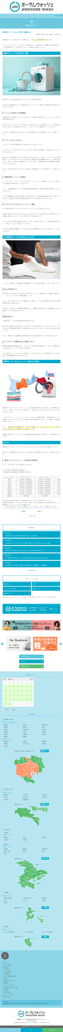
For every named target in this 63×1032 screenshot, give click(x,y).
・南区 (43, 851)
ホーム (5, 962)
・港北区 (5, 849)
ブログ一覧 (31, 516)
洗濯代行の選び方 (25, 1003)
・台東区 (5, 734)
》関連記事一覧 (31, 570)
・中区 (4, 853)
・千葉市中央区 (7, 898)
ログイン (23, 661)
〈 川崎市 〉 (6, 833)
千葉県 (7, 892)
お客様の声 (7, 973)
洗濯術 (34, 584)
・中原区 (43, 837)
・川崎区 (5, 837)
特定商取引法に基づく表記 (11, 987)
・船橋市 (43, 898)
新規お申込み (7, 996)
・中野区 (43, 734)
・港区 (43, 727)
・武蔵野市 (25, 799)
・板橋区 (43, 741)
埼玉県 (7, 926)
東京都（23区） (9, 719)
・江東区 (24, 734)
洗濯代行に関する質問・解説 (11, 1003)
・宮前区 (5, 840)
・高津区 (24, 840)
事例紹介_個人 (7, 593)
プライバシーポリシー (9, 985)
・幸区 (24, 837)
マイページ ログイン (9, 994)
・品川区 (24, 727)
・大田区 (24, 741)
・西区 (24, 851)
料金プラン (7, 967)
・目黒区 (5, 727)
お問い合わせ (25, 656)
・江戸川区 (25, 743)
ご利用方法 (7, 969)
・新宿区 (5, 725)
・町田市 (5, 795)
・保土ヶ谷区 (6, 851)
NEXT (39, 511)
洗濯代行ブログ (8, 980)
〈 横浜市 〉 (6, 844)
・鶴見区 (24, 849)
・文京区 (43, 729)
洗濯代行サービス (37, 588)
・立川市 (43, 795)
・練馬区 (5, 743)
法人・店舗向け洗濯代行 (10, 976)
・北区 (24, 732)
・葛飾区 (43, 743)
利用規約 (6, 989)
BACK (24, 511)
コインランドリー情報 (9, 588)
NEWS (5, 978)
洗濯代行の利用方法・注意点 (38, 1003)
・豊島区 (5, 732)
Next (60, 644)
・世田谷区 (44, 725)
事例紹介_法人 (7, 584)
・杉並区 (5, 736)
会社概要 (6, 983)
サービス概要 (7, 964)
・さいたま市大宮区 (8, 932)
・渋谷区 (24, 725)
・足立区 (5, 746)
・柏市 (4, 900)
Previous (2, 644)
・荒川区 (43, 732)
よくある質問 (7, 971)
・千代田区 (25, 729)
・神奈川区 (44, 849)
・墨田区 (24, 736)
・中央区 (5, 729)
